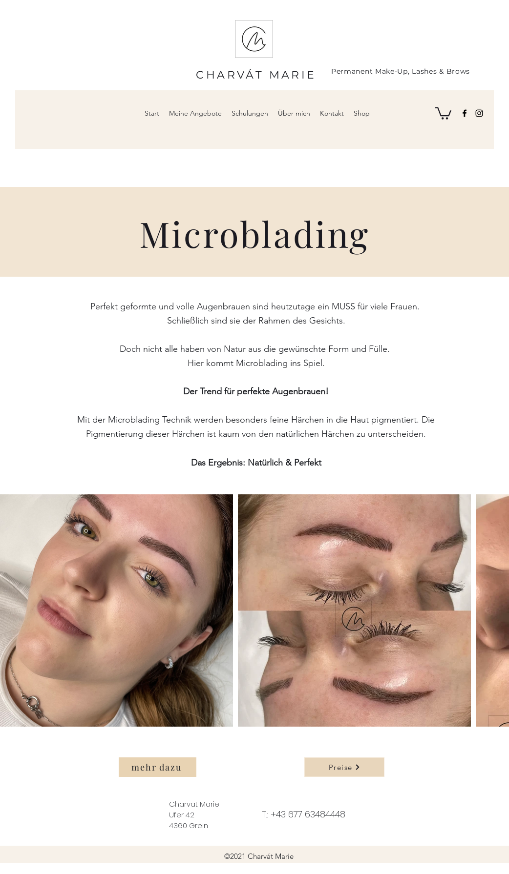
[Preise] (344, 767)
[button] (443, 113)
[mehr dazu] (157, 767)
